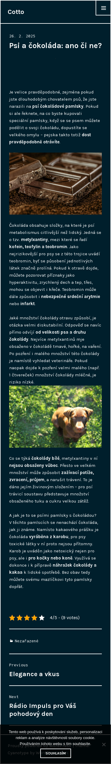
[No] (104, 744)
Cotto (16, 12)
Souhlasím (56, 753)
